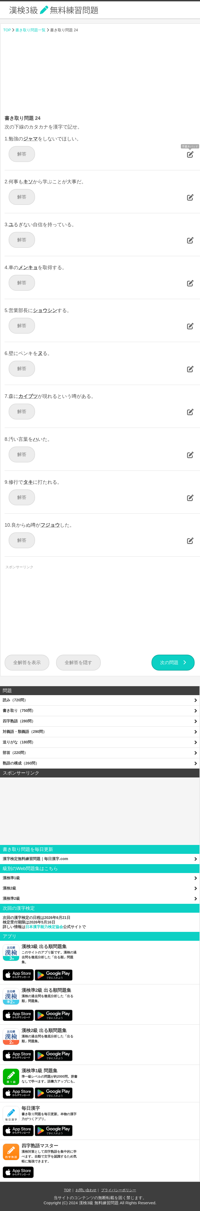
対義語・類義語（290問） (25, 731)
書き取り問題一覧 (30, 30)
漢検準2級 (11, 898)
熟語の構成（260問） (21, 763)
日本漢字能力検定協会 (44, 927)
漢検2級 (9, 888)
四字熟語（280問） (19, 721)
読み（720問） (15, 700)
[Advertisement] (100, 74)
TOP (7, 30)
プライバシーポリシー (118, 1190)
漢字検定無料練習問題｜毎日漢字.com (35, 859)
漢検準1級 (11, 878)
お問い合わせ (85, 1190)
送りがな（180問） (19, 742)
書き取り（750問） (19, 710)
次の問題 (173, 662)
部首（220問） (15, 752)
